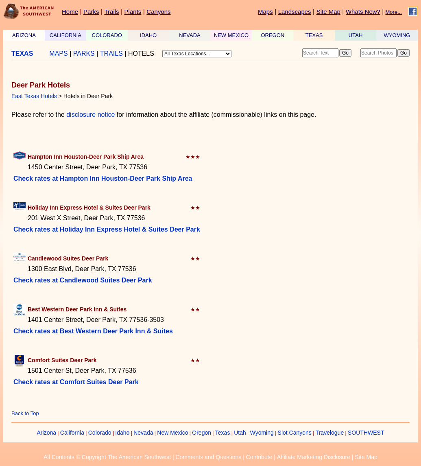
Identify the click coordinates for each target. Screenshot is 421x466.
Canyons (158, 11)
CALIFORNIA (65, 35)
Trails (111, 11)
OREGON (272, 35)
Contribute (259, 457)
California (72, 432)
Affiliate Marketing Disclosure (313, 457)
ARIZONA (24, 35)
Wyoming (262, 432)
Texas (222, 432)
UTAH (355, 35)
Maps (265, 11)
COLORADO (107, 35)
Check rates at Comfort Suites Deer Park (76, 381)
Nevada (143, 432)
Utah (240, 432)
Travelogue (330, 432)
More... (394, 12)
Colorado (99, 432)
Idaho (122, 432)
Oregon (201, 432)
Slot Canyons (295, 432)
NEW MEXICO (231, 35)
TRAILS (111, 53)
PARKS (84, 53)
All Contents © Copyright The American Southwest (107, 457)
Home (70, 11)
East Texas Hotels (34, 96)
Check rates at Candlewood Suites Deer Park (82, 280)
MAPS (58, 53)
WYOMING (397, 35)
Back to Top (25, 413)
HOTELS (141, 53)
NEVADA (190, 35)
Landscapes (294, 11)
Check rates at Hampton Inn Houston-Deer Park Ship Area (102, 178)
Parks (91, 11)
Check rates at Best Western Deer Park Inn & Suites (93, 331)
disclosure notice (90, 114)
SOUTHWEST (366, 432)
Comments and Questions (208, 457)
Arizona (46, 432)
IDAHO (148, 35)
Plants (133, 11)
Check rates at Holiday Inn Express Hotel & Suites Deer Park (106, 229)
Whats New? (363, 11)
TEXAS (314, 35)
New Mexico (172, 432)
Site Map (328, 11)
